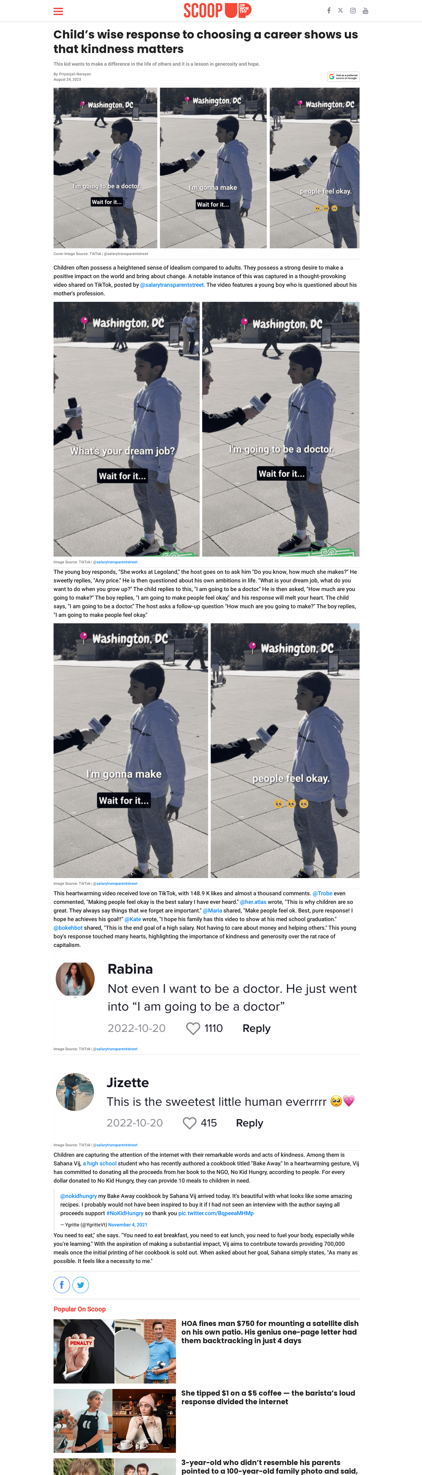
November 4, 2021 (127, 1225)
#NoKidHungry (124, 1213)
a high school (100, 1163)
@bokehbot (68, 928)
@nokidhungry (78, 1196)
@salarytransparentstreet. (172, 285)
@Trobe (322, 893)
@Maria (212, 910)
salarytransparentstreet (117, 562)
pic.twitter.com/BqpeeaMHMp (216, 1213)
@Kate (133, 919)
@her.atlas (253, 902)
